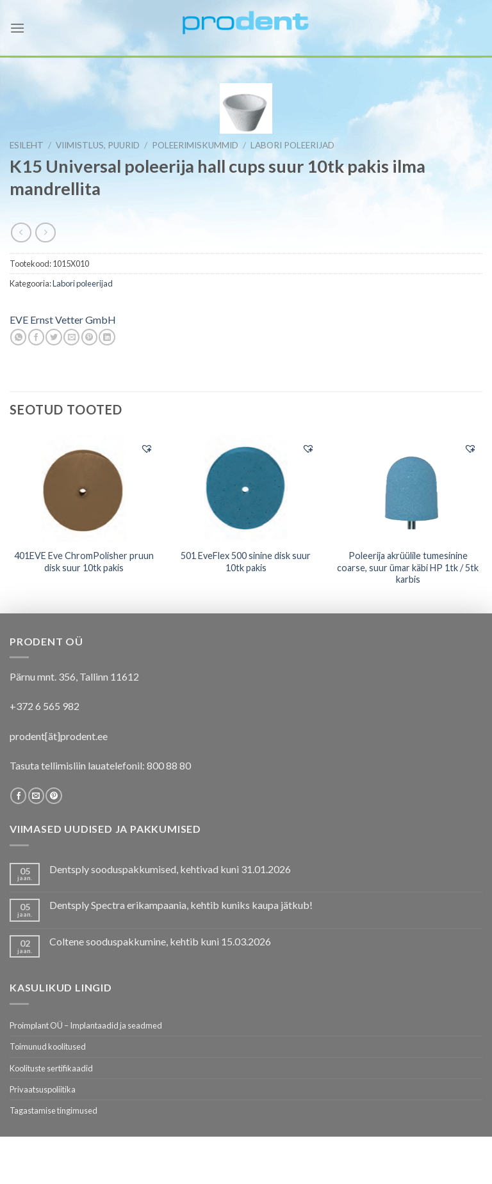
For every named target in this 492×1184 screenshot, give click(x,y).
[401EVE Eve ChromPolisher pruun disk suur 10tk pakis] (84, 488)
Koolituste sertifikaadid (51, 1068)
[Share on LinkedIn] (107, 337)
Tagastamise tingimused (53, 1110)
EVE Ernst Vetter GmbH (63, 319)
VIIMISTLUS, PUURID (98, 145)
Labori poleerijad (292, 145)
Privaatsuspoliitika (43, 1089)
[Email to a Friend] (71, 337)
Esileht (27, 145)
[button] (146, 448)
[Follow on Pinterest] (53, 795)
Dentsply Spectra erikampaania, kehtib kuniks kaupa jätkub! (181, 905)
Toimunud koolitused (48, 1046)
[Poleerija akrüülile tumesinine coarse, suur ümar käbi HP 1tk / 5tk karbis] (407, 487)
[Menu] (17, 27)
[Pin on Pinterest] (89, 337)
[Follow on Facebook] (18, 795)
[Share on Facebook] (36, 337)
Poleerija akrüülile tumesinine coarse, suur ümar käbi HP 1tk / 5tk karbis (408, 567)
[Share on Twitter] (53, 337)
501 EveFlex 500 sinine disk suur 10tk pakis (246, 561)
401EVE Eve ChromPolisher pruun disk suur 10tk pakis (84, 561)
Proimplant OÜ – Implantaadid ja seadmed (86, 1025)
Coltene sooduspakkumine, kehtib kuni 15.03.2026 (160, 941)
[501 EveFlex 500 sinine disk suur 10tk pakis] (245, 488)
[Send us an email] (36, 795)
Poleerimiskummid (195, 145)
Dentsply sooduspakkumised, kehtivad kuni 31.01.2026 (170, 869)
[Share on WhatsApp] (18, 337)
